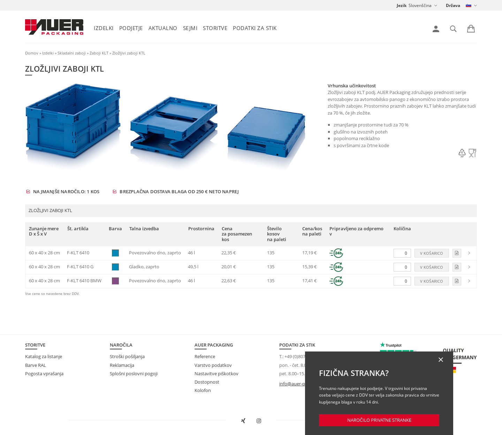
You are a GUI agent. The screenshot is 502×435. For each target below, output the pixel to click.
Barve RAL (35, 365)
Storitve (215, 27)
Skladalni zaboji (72, 53)
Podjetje (131, 27)
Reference (205, 356)
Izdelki (104, 27)
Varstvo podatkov (213, 365)
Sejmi (190, 27)
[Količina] (402, 253)
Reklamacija (122, 365)
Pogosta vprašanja (44, 373)
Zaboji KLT (99, 53)
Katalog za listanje (43, 356)
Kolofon (203, 390)
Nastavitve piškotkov (216, 373)
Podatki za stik (255, 27)
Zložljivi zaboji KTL (128, 53)
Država (453, 5)
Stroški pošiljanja (127, 356)
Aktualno (163, 27)
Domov (31, 53)
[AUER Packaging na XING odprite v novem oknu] (243, 421)
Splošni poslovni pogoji (134, 373)
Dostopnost (207, 382)
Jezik (401, 5)
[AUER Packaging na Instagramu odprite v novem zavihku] (259, 421)
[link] (436, 29)
